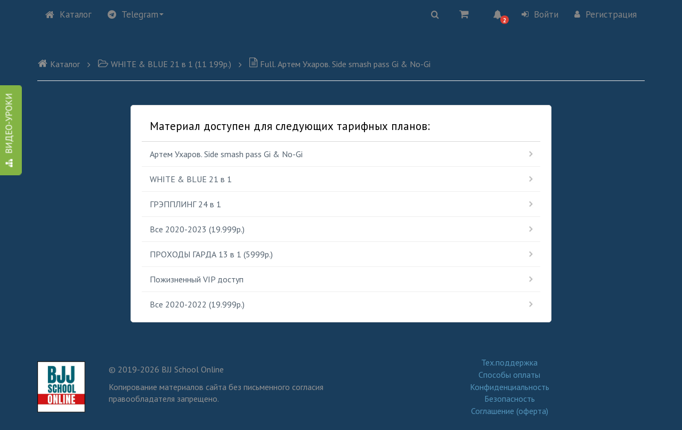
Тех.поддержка (509, 362)
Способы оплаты (509, 374)
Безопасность (509, 398)
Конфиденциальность (509, 387)
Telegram (136, 14)
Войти (540, 14)
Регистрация (605, 14)
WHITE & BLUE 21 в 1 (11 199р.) (164, 64)
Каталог (68, 14)
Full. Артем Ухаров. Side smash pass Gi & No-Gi (340, 64)
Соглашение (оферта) (509, 410)
